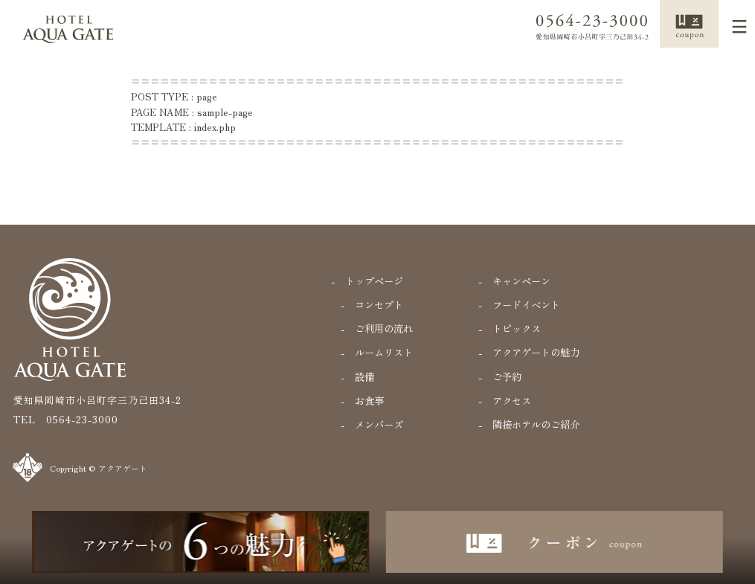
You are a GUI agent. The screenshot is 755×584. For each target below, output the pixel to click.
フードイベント (526, 304)
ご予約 (506, 376)
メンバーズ (379, 424)
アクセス (511, 400)
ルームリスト (384, 351)
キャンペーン (521, 280)
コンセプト (379, 304)
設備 (364, 376)
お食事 (369, 400)
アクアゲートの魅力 (535, 351)
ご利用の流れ (384, 328)
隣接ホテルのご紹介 (535, 424)
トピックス (516, 328)
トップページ (374, 280)
